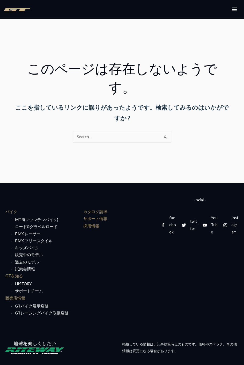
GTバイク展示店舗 (32, 306)
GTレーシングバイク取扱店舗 (42, 313)
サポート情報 (95, 218)
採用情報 (91, 226)
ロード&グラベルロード (36, 226)
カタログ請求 (95, 211)
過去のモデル (27, 262)
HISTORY (23, 284)
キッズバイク (27, 247)
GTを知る (14, 276)
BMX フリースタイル (34, 241)
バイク (11, 211)
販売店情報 (15, 298)
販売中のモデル (29, 254)
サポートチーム (29, 291)
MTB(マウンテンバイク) (36, 219)
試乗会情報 (25, 269)
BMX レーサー (28, 234)
